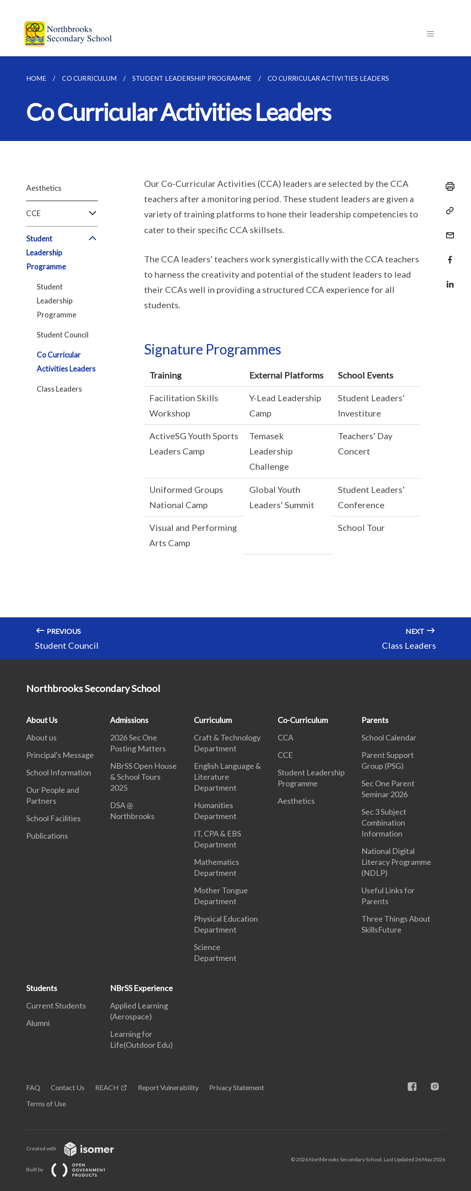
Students (41, 988)
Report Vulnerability (168, 1087)
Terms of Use (46, 1103)
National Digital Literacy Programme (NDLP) (396, 862)
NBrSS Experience (141, 988)
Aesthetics (44, 188)
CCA (285, 737)
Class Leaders (59, 388)
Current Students (56, 1005)
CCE (62, 213)
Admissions (129, 720)
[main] (235, 357)
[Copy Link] (447, 210)
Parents (374, 720)
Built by (73, 1169)
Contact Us (68, 1087)
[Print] (447, 186)
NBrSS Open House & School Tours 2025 (143, 776)
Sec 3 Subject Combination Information (383, 822)
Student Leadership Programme (62, 253)
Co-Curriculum (303, 720)
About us (41, 737)
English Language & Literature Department (227, 776)
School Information (58, 772)
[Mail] (447, 230)
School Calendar (388, 737)
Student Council (63, 334)
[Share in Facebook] (447, 254)
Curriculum (213, 720)
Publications (47, 835)
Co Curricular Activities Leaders (66, 361)
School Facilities (53, 818)
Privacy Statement (236, 1087)
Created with (77, 1148)
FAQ (33, 1087)
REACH (107, 1087)
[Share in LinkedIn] (447, 279)
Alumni (38, 1023)
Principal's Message (60, 755)
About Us (42, 720)
